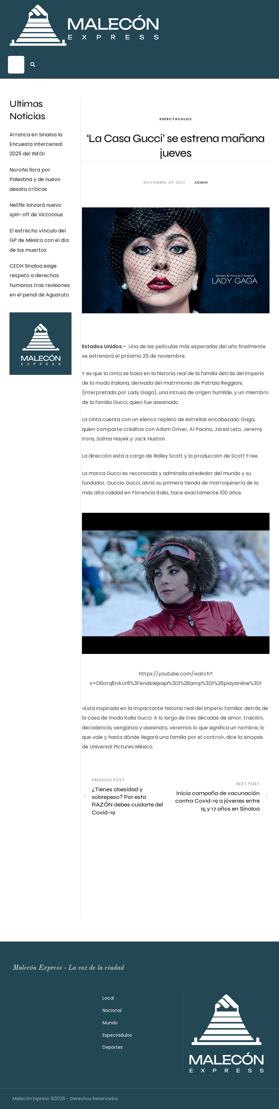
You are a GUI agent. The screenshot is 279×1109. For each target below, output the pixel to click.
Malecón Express (31, 1098)
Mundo (110, 1023)
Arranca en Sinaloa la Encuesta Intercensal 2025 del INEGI (35, 144)
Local (108, 998)
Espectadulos (117, 1035)
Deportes (112, 1047)
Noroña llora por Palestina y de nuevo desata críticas (34, 179)
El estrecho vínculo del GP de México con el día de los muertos (39, 240)
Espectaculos (175, 118)
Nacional (111, 1010)
